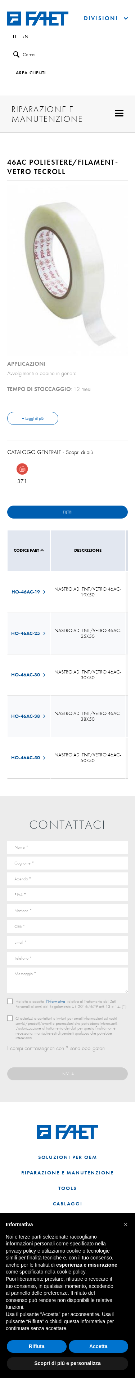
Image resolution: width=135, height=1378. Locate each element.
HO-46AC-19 (29, 591)
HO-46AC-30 (28, 674)
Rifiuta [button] (37, 1346)
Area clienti (31, 73)
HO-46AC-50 (28, 757)
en (25, 36)
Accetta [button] (98, 1346)
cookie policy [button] (71, 1272)
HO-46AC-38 (28, 716)
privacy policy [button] (21, 1251)
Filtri (67, 512)
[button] (125, 1224)
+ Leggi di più (33, 418)
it (15, 36)
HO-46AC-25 (28, 633)
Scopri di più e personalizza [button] (67, 1363)
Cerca (24, 54)
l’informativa (55, 1001)
